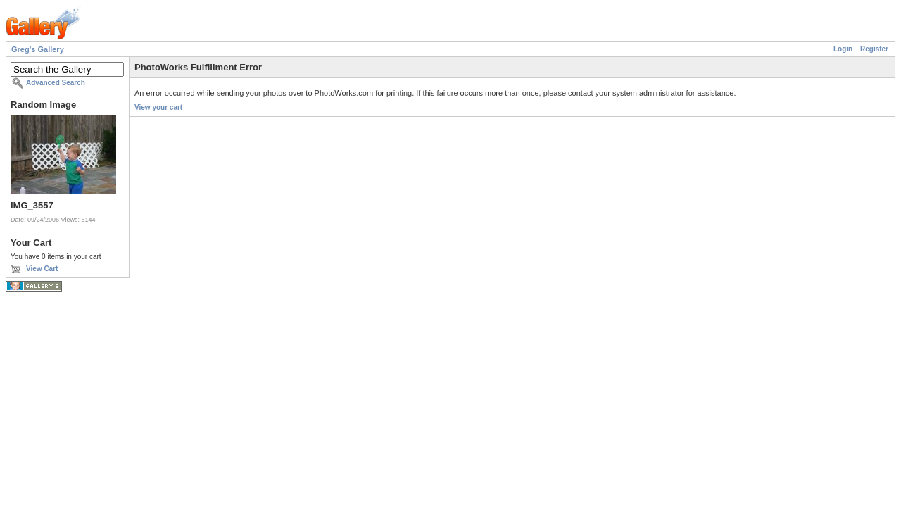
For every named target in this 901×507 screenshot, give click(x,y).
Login (842, 49)
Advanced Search (55, 83)
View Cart (42, 269)
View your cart (158, 107)
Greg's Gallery (37, 49)
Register (874, 49)
